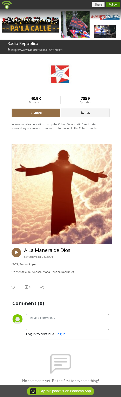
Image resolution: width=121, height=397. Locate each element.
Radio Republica (22, 43)
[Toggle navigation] (116, 15)
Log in (60, 334)
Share (36, 113)
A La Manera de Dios (47, 250)
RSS (85, 113)
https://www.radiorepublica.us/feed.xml (35, 50)
